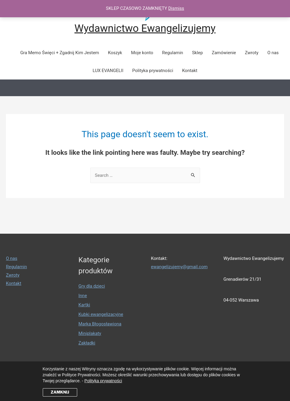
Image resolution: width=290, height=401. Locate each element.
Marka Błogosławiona (99, 324)
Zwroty (252, 52)
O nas (273, 52)
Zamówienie (224, 52)
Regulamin (172, 52)
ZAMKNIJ (60, 392)
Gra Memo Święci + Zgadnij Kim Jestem (59, 52)
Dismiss (176, 8)
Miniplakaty (89, 333)
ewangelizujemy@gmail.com (179, 266)
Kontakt (189, 70)
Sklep (197, 52)
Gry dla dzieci (91, 286)
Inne (82, 295)
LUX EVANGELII (108, 70)
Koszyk (115, 52)
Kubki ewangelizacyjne (100, 314)
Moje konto (142, 52)
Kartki (84, 305)
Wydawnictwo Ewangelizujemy (145, 28)
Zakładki (86, 343)
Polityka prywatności (152, 70)
